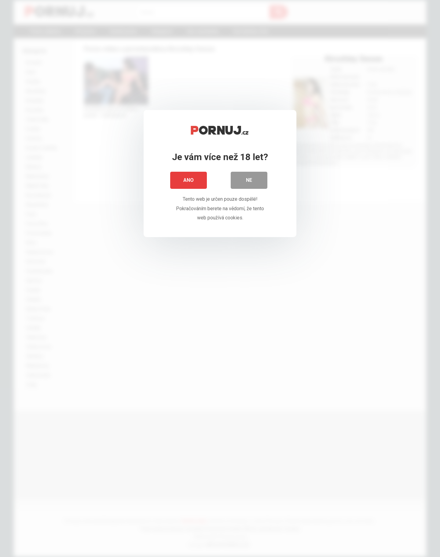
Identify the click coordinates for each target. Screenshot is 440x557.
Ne (249, 180)
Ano (188, 180)
